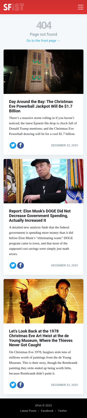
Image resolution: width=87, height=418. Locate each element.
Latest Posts (28, 410)
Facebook (47, 410)
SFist (38, 405)
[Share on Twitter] (13, 145)
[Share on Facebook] (20, 145)
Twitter (62, 410)
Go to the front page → (43, 41)
